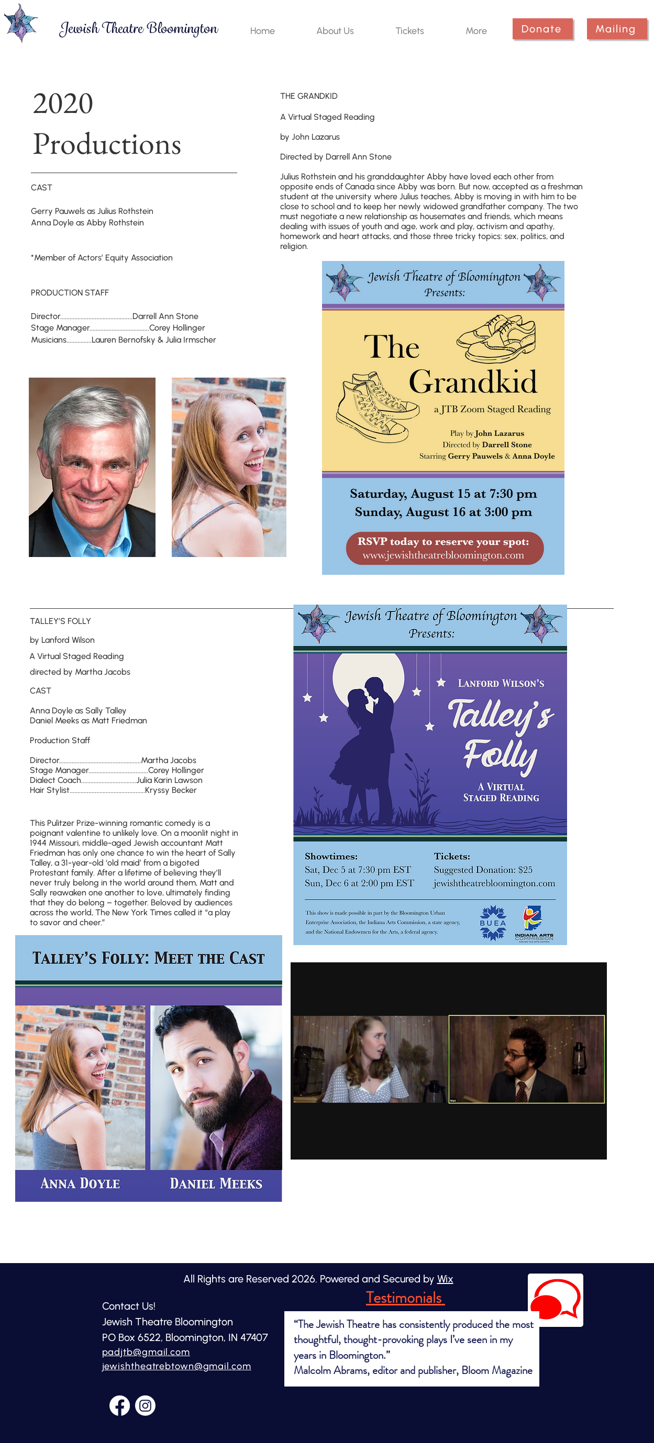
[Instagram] (145, 1405)
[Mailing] (617, 28)
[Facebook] (119, 1405)
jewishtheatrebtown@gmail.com (176, 1366)
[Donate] (543, 28)
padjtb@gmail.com (146, 1352)
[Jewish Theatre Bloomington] (138, 28)
